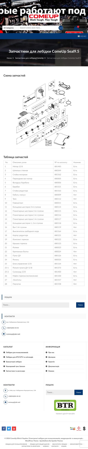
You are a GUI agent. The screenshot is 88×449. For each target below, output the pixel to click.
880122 (58, 239)
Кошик (63, 446)
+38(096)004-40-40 (12, 328)
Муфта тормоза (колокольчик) (25, 276)
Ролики (16, 247)
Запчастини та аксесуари (15, 371)
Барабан (16, 186)
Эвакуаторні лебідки (59, 444)
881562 (58, 174)
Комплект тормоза (21, 239)
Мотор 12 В (18, 166)
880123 (58, 243)
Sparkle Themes (57, 441)
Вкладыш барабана (21, 182)
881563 (58, 191)
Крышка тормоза (20, 243)
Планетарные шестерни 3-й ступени (28, 211)
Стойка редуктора (20, 191)
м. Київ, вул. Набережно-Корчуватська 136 (62, 2)
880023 (58, 247)
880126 (58, 255)
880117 (58, 219)
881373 (58, 268)
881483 (58, 166)
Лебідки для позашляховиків (17, 352)
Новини (51, 371)
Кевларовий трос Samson (15, 366)
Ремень (16, 259)
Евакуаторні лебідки (14, 362)
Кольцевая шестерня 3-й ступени (27, 207)
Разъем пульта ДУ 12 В (22, 268)
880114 (58, 207)
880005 (58, 178)
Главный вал (18, 203)
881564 (58, 231)
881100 (58, 276)
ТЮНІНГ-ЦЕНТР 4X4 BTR (65, 414)
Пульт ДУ (17, 255)
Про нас (51, 352)
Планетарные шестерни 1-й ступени (28, 219)
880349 (58, 170)
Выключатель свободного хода (26, 231)
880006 (58, 182)
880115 (58, 211)
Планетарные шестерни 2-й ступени (28, 215)
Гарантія (51, 362)
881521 (58, 186)
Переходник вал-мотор (22, 178)
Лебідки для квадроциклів (39, 444)
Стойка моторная (20, 174)
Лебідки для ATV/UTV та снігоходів (19, 357)
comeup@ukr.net (19, 2)
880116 (58, 215)
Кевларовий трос (76, 444)
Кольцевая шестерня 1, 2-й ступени (28, 223)
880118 (58, 223)
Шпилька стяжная (20, 170)
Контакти (54, 446)
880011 (58, 203)
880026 (58, 259)
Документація (53, 366)
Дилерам (51, 357)
